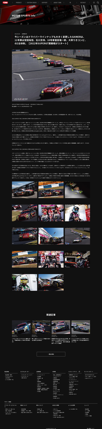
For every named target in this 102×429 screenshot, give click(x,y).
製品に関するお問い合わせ (26, 412)
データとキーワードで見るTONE (73, 382)
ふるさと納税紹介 (41, 383)
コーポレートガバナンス (58, 394)
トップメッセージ (41, 375)
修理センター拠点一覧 (10, 409)
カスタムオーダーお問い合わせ (25, 377)
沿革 (38, 380)
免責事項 (55, 396)
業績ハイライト (56, 383)
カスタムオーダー (24, 371)
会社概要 (39, 376)
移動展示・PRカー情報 (26, 410)
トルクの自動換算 (57, 410)
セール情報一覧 (40, 410)
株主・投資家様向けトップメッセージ (57, 375)
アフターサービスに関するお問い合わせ (10, 413)
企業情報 (38, 371)
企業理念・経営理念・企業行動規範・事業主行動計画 (43, 389)
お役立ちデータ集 (57, 415)
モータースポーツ (88, 371)
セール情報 (87, 410)
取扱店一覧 (39, 409)
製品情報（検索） (9, 375)
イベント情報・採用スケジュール (73, 377)
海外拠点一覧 (40, 378)
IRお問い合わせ (56, 398)
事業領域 (39, 381)
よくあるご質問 (56, 389)
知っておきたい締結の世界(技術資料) (58, 413)
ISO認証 (39, 391)
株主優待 (55, 393)
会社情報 (87, 412)
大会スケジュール (88, 378)
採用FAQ (71, 392)
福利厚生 (39, 386)
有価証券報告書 (56, 379)
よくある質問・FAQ (9, 379)
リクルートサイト (74, 371)
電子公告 (55, 384)
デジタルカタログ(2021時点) (9, 377)
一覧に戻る (51, 354)
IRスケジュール (56, 391)
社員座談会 (71, 386)
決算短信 (55, 378)
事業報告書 (55, 381)
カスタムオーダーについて (26, 375)
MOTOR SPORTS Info (89, 375)
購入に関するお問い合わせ (42, 412)
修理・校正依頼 (8, 410)
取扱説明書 (23, 409)
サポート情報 (7, 402)
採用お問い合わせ (72, 394)
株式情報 (55, 388)
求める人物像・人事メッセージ (73, 390)
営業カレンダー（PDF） (42, 385)
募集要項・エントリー (73, 375)
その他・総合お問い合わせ (58, 417)
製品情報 (6, 371)
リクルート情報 (88, 415)
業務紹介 (71, 387)
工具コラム (55, 409)
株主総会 (55, 386)
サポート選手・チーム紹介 (90, 376)
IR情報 (54, 371)
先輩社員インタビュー (73, 384)
